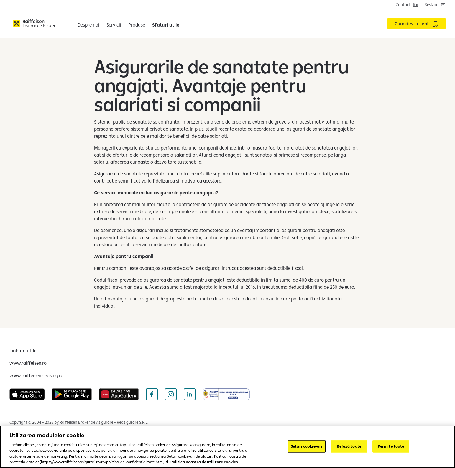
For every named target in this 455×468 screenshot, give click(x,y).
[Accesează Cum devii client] (416, 23)
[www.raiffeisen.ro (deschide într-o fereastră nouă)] (28, 363)
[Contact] (407, 4)
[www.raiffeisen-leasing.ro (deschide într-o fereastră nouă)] (36, 375)
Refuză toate (349, 446)
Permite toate (391, 446)
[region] (227, 447)
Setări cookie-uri (306, 446)
